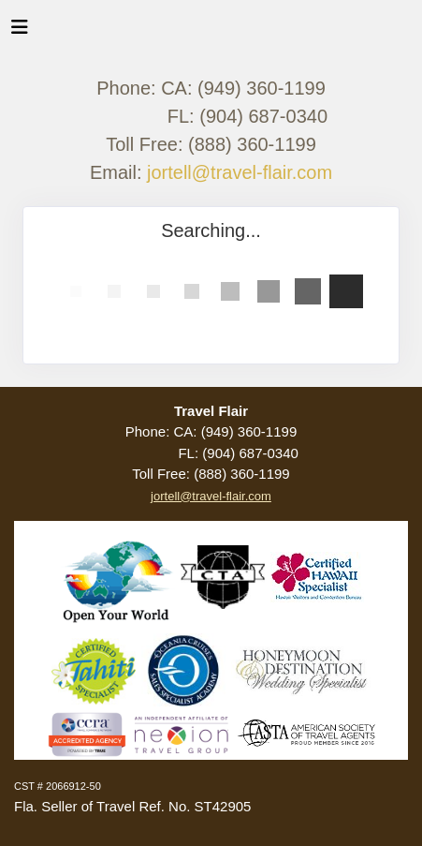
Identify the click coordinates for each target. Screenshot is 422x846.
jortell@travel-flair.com (239, 172)
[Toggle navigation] (20, 32)
